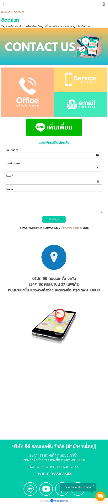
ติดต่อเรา (86, 26)
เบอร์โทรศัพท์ (14, 163)
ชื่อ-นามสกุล (13, 150)
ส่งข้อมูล (54, 219)
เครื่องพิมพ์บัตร (33, 26)
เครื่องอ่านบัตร (16, 26)
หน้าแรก (5, 12)
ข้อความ (10, 189)
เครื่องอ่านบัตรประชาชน (56, 26)
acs (72, 26)
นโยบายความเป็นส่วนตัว (71, 227)
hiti (78, 26)
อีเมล (9, 176)
